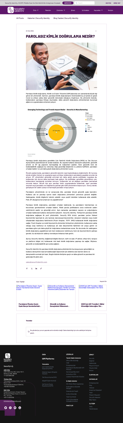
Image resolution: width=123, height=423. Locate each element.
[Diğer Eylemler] (96, 31)
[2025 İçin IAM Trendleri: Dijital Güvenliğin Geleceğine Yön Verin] (93, 293)
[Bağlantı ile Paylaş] (41, 268)
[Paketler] (48, 10)
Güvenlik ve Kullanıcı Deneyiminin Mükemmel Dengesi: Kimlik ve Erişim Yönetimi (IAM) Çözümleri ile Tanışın (60, 305)
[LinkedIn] (20, 408)
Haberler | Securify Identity (39, 18)
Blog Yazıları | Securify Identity (66, 18)
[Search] (84, 3)
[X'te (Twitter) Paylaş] (31, 268)
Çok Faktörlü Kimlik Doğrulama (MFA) (48, 367)
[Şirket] (73, 10)
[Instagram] (10, 408)
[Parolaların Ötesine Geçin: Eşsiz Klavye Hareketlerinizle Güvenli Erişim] (30, 293)
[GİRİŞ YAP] (117, 3)
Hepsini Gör (103, 281)
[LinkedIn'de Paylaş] (36, 268)
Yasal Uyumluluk (71, 397)
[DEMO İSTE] (67, 3)
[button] (36, 10)
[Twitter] (5, 408)
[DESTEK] (108, 3)
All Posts (20, 18)
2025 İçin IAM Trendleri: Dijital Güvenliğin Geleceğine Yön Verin (92, 305)
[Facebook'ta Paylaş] (27, 268)
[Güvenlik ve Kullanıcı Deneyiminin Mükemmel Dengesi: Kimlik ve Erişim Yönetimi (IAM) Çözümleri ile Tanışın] (61, 293)
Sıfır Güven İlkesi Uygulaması (75, 384)
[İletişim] (110, 10)
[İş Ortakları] (85, 10)
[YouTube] (15, 408)
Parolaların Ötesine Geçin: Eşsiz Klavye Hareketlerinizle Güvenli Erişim (29, 305)
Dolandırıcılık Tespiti (72, 391)
